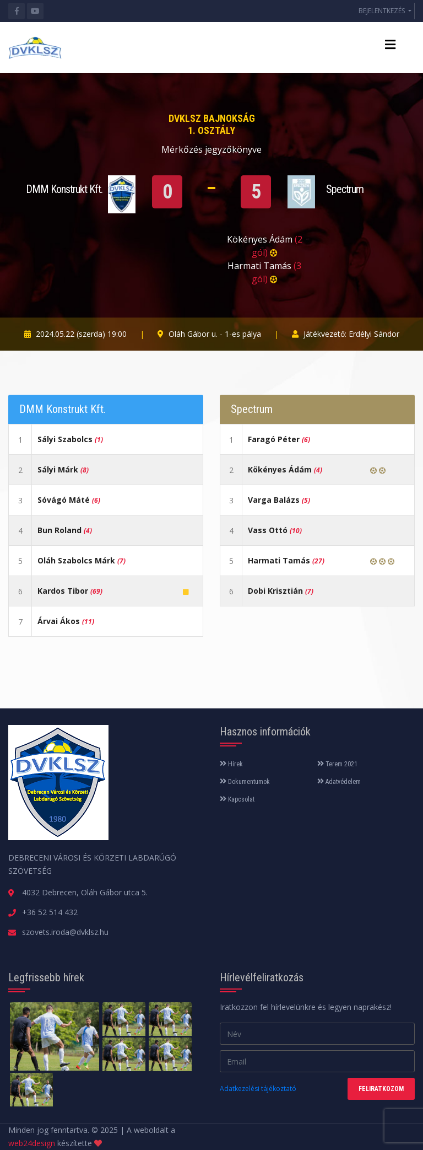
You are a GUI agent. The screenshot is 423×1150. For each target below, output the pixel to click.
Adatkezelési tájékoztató (258, 1088)
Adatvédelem (339, 782)
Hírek (231, 764)
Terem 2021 (337, 764)
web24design (31, 1143)
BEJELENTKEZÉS (382, 10)
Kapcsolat (237, 799)
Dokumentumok (245, 782)
